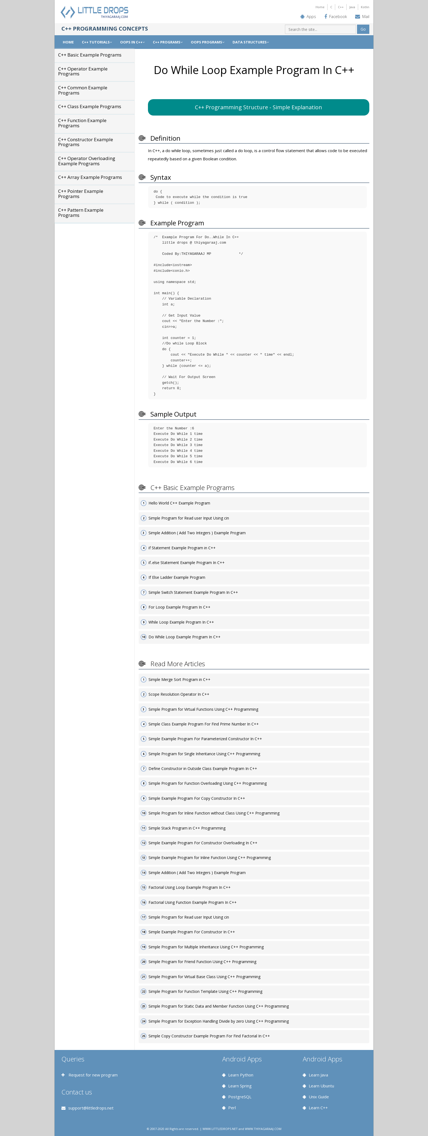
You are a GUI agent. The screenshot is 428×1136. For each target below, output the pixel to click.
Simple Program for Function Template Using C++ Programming (205, 991)
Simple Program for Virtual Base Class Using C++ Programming (204, 976)
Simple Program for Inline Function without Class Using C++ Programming (214, 813)
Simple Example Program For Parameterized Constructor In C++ (205, 738)
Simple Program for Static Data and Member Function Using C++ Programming (218, 1006)
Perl (232, 1107)
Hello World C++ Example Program (179, 503)
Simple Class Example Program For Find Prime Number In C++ (203, 724)
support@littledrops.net (91, 1108)
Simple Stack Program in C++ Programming (186, 828)
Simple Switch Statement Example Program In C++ (193, 592)
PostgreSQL (239, 1096)
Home (320, 7)
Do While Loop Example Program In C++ (184, 636)
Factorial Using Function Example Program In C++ (192, 902)
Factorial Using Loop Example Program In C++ (189, 887)
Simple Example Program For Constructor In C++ (191, 931)
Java (352, 7)
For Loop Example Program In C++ (179, 607)
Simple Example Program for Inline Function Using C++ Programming (209, 857)
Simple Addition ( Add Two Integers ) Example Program (197, 532)
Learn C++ (318, 1107)
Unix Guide (319, 1096)
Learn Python (240, 1075)
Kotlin (365, 7)
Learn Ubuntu (321, 1085)
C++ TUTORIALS (97, 42)
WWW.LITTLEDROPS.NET (220, 1129)
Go (363, 29)
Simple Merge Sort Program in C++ (179, 679)
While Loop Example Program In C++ (181, 622)
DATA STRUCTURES (251, 42)
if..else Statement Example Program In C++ (186, 562)
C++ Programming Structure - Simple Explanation (258, 107)
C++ (341, 7)
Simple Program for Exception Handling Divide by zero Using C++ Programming (218, 1021)
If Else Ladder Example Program (176, 577)
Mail (365, 16)
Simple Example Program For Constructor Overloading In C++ (202, 842)
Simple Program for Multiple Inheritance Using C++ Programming (206, 946)
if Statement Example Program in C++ (182, 547)
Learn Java (318, 1075)
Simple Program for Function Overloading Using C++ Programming (207, 783)
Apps (311, 16)
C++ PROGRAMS (168, 42)
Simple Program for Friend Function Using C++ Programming (202, 961)
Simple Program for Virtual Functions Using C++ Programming (203, 709)
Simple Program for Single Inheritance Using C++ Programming (204, 753)
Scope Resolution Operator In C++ (178, 694)
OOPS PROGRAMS (207, 42)
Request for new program (92, 1075)
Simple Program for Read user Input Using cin (188, 518)
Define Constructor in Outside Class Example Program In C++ (202, 768)
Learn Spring (240, 1085)
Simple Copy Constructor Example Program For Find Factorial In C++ (209, 1035)
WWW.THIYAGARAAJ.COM (263, 1129)
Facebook (338, 16)
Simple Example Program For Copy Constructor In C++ (196, 798)
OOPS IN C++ (132, 42)
